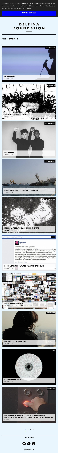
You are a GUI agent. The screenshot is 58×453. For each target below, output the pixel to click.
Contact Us (29, 449)
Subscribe (29, 437)
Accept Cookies (29, 13)
